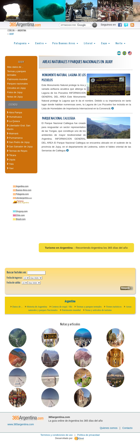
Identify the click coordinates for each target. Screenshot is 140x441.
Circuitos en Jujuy (16, 88)
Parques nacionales (17, 83)
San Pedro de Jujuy (18, 142)
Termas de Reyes (17, 151)
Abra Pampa (14, 112)
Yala (10, 164)
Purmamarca (15, 137)
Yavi (10, 168)
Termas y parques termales (16, 73)
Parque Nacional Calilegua (58, 118)
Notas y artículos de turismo (98, 310)
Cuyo (105, 43)
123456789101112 (36, 277)
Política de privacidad (88, 435)
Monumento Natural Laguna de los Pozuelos (64, 77)
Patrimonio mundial (17, 79)
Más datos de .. (15, 67)
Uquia (11, 159)
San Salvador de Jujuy (20, 146)
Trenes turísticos (114, 306)
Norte (120, 43)
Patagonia (21, 43)
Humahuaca (14, 116)
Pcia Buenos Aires (65, 43)
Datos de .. (17, 306)
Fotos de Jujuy (15, 92)
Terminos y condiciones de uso (56, 435)
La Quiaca (13, 121)
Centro (41, 43)
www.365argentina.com (21, 424)
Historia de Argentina (37, 306)
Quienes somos (108, 427)
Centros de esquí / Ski (61, 306)
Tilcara (11, 155)
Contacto (127, 427)
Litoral (89, 43)
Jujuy (11, 34)
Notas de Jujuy (15, 96)
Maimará (12, 133)
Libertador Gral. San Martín (18, 127)
